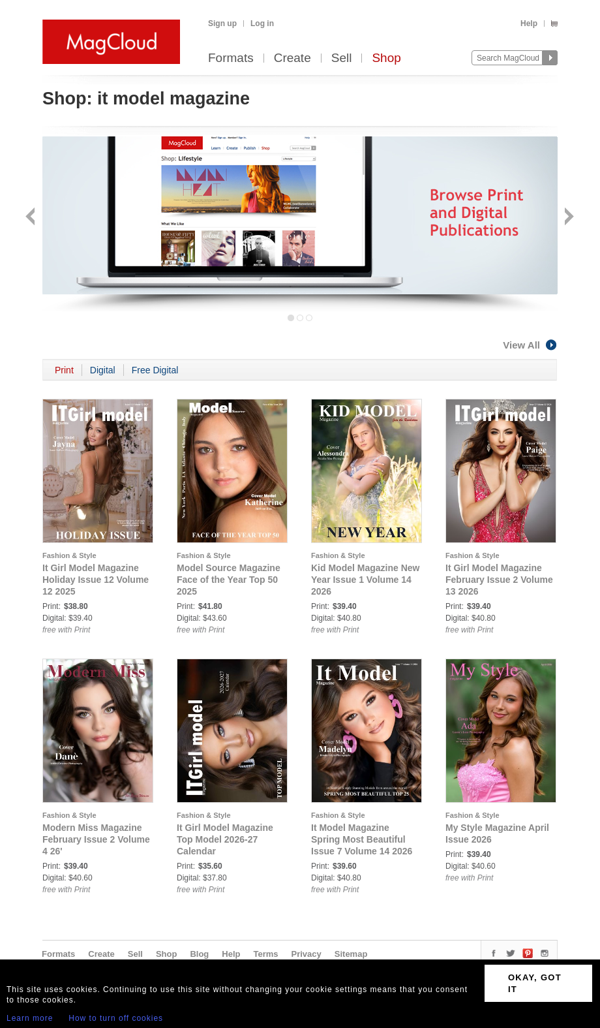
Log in (262, 23)
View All (530, 344)
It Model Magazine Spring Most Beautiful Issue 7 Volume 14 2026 (361, 839)
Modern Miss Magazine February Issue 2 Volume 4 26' (96, 839)
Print (64, 370)
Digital (102, 370)
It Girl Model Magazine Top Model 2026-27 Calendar (225, 839)
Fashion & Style (69, 555)
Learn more (30, 1018)
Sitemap (351, 954)
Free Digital (155, 370)
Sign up (222, 23)
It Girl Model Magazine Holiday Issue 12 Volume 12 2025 (95, 580)
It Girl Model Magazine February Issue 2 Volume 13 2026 (499, 580)
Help (528, 23)
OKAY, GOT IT (535, 983)
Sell (341, 58)
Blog (199, 954)
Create (292, 58)
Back (31, 217)
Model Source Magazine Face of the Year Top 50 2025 (228, 580)
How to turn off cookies (115, 1018)
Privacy (307, 954)
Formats (231, 58)
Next (568, 217)
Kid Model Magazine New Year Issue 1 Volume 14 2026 (365, 580)
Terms (265, 954)
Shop (386, 58)
